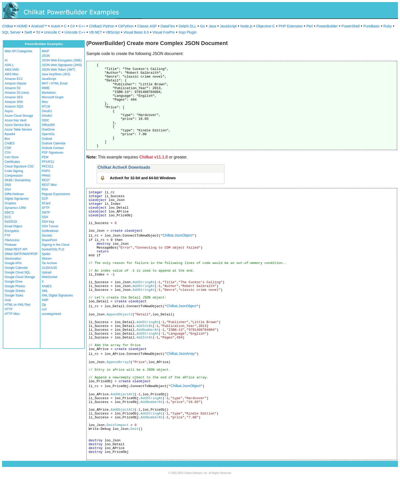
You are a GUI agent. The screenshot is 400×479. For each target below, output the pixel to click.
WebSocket (49, 277)
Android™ (39, 26)
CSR (8, 148)
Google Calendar (16, 268)
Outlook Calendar (54, 143)
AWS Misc (12, 74)
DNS (8, 185)
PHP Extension (291, 26)
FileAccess (12, 240)
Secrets (47, 235)
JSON (46, 56)
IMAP (45, 51)
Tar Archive (49, 263)
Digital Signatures (17, 198)
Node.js (246, 26)
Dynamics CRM (15, 208)
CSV (8, 152)
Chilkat (7, 26)
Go (202, 26)
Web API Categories (18, 51)
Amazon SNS (14, 102)
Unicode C (52, 32)
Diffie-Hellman (14, 194)
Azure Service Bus (17, 125)
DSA (8, 189)
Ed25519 (11, 221)
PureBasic (371, 26)
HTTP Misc (12, 314)
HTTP (9, 309)
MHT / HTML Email (55, 83)
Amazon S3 (12, 88)
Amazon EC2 (14, 79)
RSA (45, 189)
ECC (8, 217)
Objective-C (265, 26)
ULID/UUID (49, 268)
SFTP (46, 208)
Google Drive (14, 281)
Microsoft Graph (53, 97)
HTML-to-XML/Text (17, 304)
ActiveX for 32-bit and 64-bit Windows (143, 178)
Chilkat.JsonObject (178, 235)
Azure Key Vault (15, 120)
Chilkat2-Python (101, 26)
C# (72, 26)
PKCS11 (48, 166)
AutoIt (55, 26)
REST (46, 180)
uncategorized (51, 314)
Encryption (12, 231)
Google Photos (15, 286)
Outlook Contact (53, 148)
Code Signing (14, 171)
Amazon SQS (14, 106)
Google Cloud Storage (20, 277)
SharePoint (49, 240)
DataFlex (168, 26)
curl (44, 309)
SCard (46, 203)
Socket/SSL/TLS (53, 249)
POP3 (46, 171)
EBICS (9, 212)
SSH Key (48, 221)
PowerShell (351, 26)
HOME (22, 26)
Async (9, 111)
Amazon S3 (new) (17, 92)
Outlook (47, 139)
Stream (47, 258)
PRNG (46, 175)
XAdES (47, 286)
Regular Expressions (56, 194)
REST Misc (49, 185)
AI (6, 60)
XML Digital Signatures (57, 295)
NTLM (46, 106)
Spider (46, 254)
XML (45, 291)
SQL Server (11, 32)
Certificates (12, 162)
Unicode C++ (74, 32)
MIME (46, 88)
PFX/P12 (48, 162)
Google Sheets (15, 291)
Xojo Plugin (187, 32)
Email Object (13, 226)
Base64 (10, 134)
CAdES (10, 143)
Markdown (49, 92)
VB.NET (95, 32)
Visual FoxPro (164, 32)
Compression (14, 175)
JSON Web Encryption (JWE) (62, 60)
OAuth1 (47, 111)
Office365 (48, 125)
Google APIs (13, 263)
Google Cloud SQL (17, 272)
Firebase (11, 245)
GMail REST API (16, 249)
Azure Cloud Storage (19, 116)
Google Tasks (14, 295)
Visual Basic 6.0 (136, 32)
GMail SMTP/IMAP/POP (21, 254)
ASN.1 (9, 65)
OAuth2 (47, 116)
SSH (45, 217)
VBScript (113, 32)
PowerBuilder (327, 26)
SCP (45, 198)
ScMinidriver (50, 231)
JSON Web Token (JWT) (58, 69)
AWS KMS (12, 69)
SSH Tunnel (50, 226)
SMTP (46, 212)
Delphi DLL (187, 26)
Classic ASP (147, 26)
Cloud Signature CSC (19, 166)
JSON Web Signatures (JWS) (62, 65)
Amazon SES (14, 97)
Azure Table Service (18, 129)
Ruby (387, 26)
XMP (45, 300)
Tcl (38, 32)
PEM (45, 157)
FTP (7, 235)
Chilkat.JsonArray (180, 354)
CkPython (126, 26)
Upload (46, 272)
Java (212, 26)
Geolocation (13, 258)
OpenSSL (48, 134)
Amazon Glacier (15, 83)
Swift (28, 32)
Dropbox (10, 203)
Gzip (8, 300)
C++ (82, 26)
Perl (309, 26)
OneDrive (48, 129)
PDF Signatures (53, 152)
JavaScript (228, 26)
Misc (45, 102)
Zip (44, 304)
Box (7, 139)
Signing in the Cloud (55, 245)
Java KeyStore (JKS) (56, 74)
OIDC (45, 120)
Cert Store (12, 157)
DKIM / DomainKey (18, 180)
